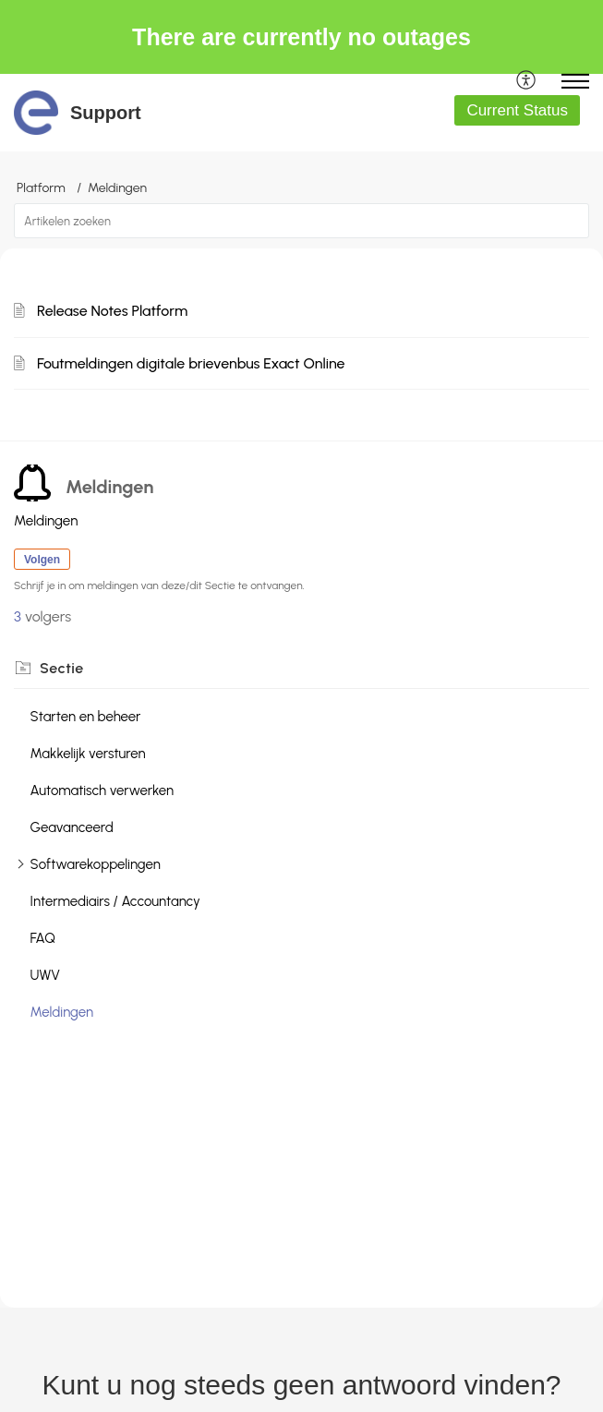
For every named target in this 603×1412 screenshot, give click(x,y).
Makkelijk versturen (88, 753)
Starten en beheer (85, 716)
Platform (41, 188)
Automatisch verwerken (102, 790)
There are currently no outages (301, 37)
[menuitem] (527, 81)
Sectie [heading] (62, 668)
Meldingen (62, 1012)
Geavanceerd (72, 827)
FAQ (42, 938)
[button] (527, 81)
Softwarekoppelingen (95, 864)
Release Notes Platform (112, 311)
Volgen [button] (42, 559)
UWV (45, 975)
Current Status (517, 110)
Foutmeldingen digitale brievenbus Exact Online (190, 363)
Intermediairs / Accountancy (115, 901)
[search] (301, 220)
